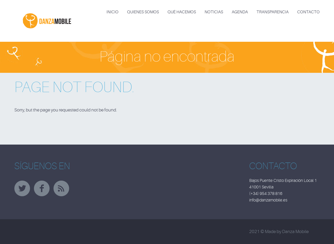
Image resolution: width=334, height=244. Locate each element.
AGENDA (240, 12)
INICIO (112, 12)
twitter (22, 188)
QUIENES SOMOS (143, 12)
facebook (42, 188)
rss (61, 188)
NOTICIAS (214, 12)
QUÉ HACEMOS (182, 12)
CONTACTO (308, 12)
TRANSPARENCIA (273, 12)
